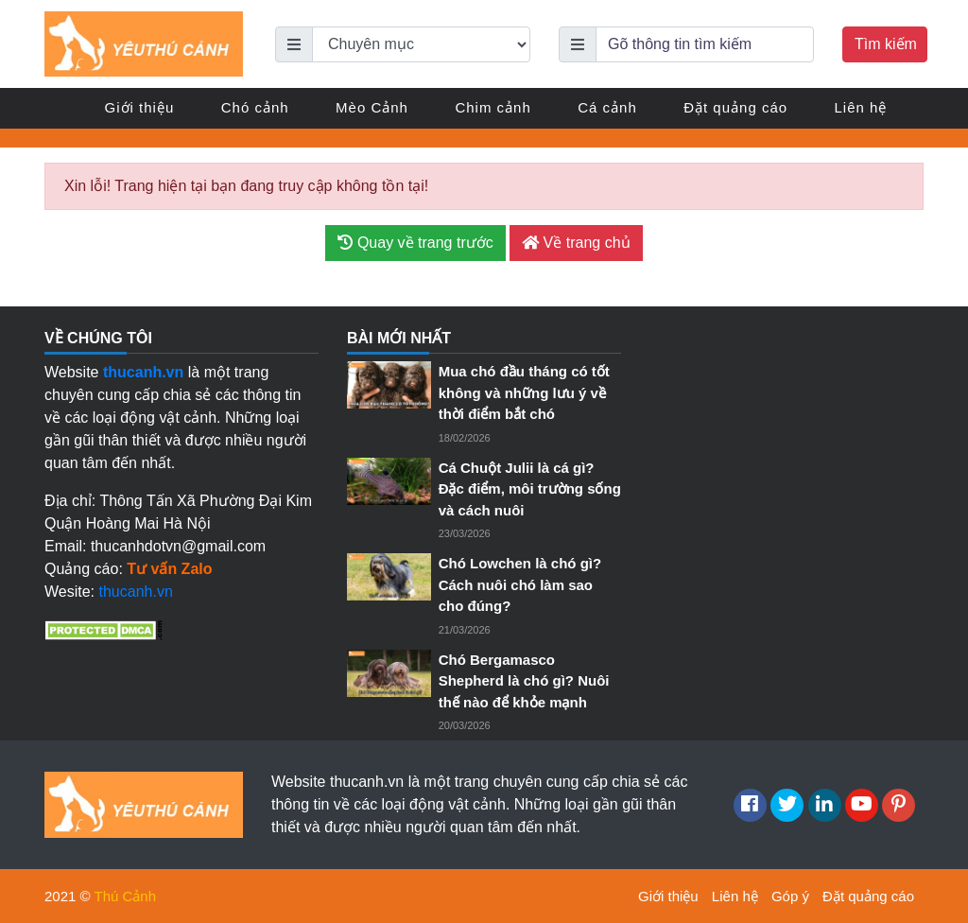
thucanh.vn (136, 591)
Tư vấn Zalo (169, 569)
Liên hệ (861, 107)
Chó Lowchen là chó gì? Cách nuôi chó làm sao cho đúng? (520, 584)
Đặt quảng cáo (735, 107)
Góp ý (790, 896)
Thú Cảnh (126, 896)
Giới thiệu (140, 107)
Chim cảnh (492, 107)
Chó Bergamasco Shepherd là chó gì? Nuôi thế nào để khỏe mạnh (524, 681)
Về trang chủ (576, 243)
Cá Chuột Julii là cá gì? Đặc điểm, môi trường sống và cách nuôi (530, 489)
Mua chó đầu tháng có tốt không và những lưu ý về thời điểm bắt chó (524, 392)
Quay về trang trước (415, 243)
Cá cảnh (607, 107)
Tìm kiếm (886, 44)
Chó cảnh (255, 107)
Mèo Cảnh (372, 107)
